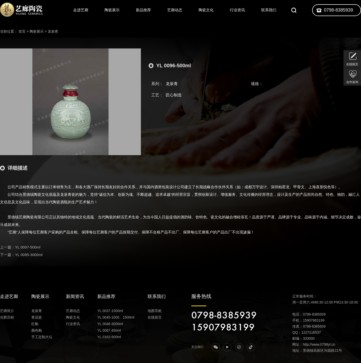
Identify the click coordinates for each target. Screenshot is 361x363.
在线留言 (155, 317)
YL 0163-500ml (109, 337)
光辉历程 (7, 317)
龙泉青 (53, 31)
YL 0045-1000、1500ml (115, 317)
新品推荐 (143, 10)
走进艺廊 (80, 10)
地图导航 (155, 311)
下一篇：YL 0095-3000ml (21, 255)
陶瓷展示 (112, 10)
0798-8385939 (338, 10)
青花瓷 (36, 317)
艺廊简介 (7, 311)
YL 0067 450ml (109, 330)
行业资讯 (237, 10)
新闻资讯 (75, 296)
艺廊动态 (174, 10)
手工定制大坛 (41, 337)
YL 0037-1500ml (110, 311)
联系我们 (268, 10)
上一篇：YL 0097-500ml (20, 247)
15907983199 (223, 328)
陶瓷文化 (206, 10)
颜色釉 (36, 330)
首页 (22, 31)
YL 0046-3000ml (110, 324)
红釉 (34, 324)
